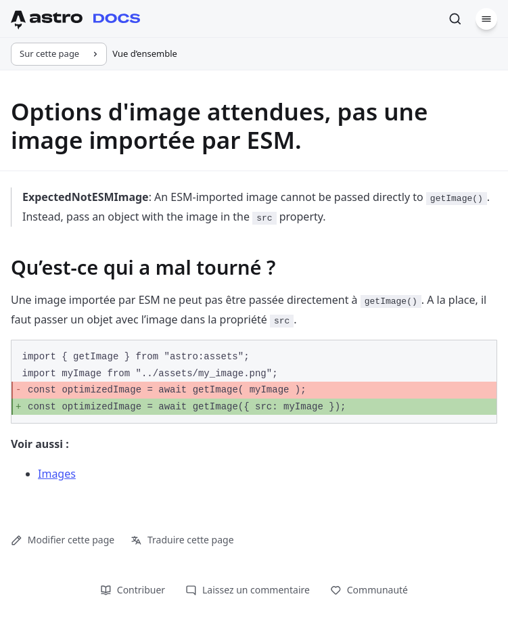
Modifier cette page (62, 539)
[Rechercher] (455, 18)
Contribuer (132, 589)
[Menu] (486, 19)
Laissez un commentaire (247, 589)
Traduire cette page (182, 539)
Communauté (369, 589)
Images (57, 473)
